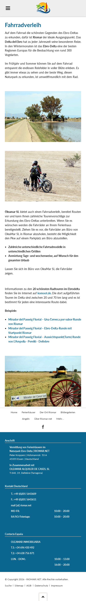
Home (14, 412)
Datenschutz (41, 585)
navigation (7, 8)
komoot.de (44, 293)
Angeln (26, 418)
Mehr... (60, 418)
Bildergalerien (68, 412)
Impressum (57, 585)
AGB (28, 585)
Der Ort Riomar (48, 412)
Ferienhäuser (28, 412)
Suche (8, 585)
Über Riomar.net (43, 418)
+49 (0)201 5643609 (25, 493)
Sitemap (19, 585)
